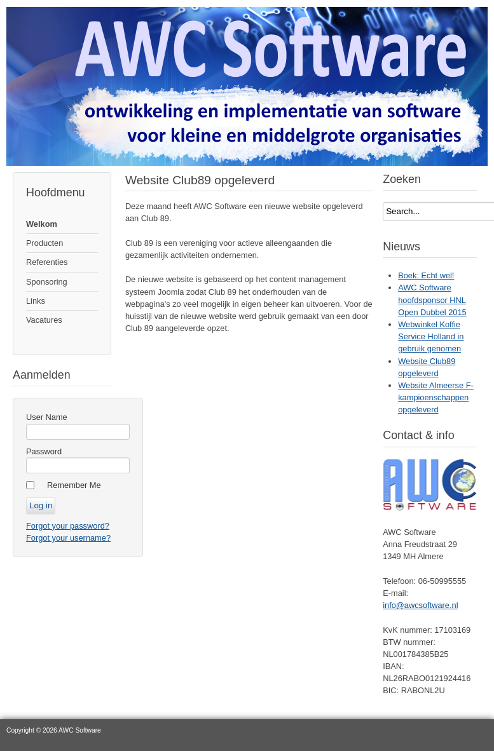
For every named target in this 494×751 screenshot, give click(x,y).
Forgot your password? (67, 526)
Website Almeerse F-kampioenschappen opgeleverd (436, 397)
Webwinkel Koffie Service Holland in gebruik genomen (430, 336)
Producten (44, 243)
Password (44, 451)
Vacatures (44, 320)
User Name (46, 417)
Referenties (46, 262)
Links (35, 301)
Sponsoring (46, 282)
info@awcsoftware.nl (420, 605)
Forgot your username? (68, 538)
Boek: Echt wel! (426, 275)
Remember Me (74, 485)
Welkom (41, 224)
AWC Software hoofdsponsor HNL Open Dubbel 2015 (432, 299)
